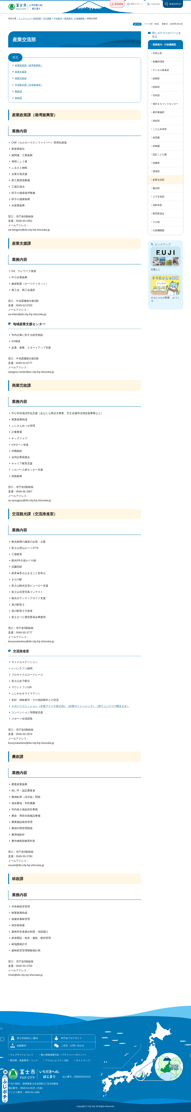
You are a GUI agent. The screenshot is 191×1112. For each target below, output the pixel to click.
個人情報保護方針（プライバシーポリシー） (64, 1055)
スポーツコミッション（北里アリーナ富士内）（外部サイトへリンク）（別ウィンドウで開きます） (71, 706)
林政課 (18, 98)
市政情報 (37, 18)
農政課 (18, 91)
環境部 (156, 171)
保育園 (156, 137)
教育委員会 (158, 213)
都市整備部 (158, 112)
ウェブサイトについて (21, 1055)
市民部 (156, 95)
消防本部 (157, 205)
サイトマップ (83, 1060)
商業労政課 (21, 78)
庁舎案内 (58, 18)
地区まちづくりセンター (165, 104)
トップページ (24, 18)
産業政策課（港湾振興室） (29, 65)
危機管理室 (158, 61)
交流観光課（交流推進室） (29, 85)
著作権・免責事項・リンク (24, 1060)
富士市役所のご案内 (27, 1038)
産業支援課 (21, 72)
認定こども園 (160, 154)
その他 (156, 222)
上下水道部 (158, 196)
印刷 (138, 24)
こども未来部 (160, 129)
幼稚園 (156, 146)
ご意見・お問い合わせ (72, 1045)
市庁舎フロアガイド (71, 1038)
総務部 (156, 78)
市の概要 (47, 18)
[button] (117, 4)
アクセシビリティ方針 (57, 1060)
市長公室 (157, 53)
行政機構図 (158, 230)
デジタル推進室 (161, 70)
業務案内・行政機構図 (74, 18)
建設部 (156, 188)
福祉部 (156, 120)
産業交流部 (158, 180)
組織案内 (21, 1045)
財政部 (156, 87)
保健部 (156, 163)
